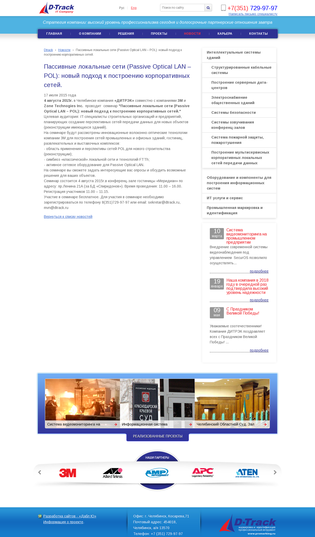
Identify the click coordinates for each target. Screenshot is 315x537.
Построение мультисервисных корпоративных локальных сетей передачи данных (240, 157)
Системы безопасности (233, 112)
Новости (192, 33)
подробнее (259, 271)
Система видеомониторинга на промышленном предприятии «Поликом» (73, 425)
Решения (126, 33)
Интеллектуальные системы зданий (234, 55)
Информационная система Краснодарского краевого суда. (148, 425)
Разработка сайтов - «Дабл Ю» (69, 516)
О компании (90, 33)
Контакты (258, 33)
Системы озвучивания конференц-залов (232, 125)
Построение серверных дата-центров (239, 85)
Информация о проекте (63, 522)
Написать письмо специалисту (253, 14)
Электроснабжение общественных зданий (233, 100)
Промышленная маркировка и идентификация (235, 210)
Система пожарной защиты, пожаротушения (237, 140)
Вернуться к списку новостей (68, 217)
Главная (54, 33)
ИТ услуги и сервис (225, 198)
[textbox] (182, 7)
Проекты (159, 33)
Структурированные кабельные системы (241, 70)
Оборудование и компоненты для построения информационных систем (239, 183)
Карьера (224, 33)
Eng (134, 8)
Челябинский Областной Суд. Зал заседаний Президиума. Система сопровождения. (225, 425)
